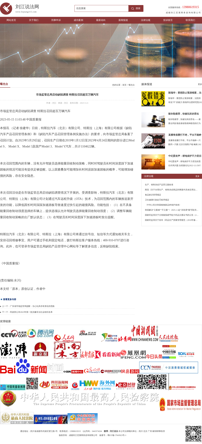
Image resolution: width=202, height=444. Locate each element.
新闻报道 (123, 20)
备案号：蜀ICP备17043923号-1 (112, 435)
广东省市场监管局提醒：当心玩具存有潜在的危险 (32, 306)
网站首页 (11, 20)
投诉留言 (168, 20)
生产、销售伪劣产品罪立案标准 (159, 184)
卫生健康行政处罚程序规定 (157, 200)
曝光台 (132, 85)
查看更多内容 (9, 299)
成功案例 (78, 20)
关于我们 (33, 20)
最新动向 (101, 20)
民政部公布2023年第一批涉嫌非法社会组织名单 (31, 312)
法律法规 (145, 20)
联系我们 (190, 20)
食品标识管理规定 (153, 195)
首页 (124, 85)
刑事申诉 (56, 20)
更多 (200, 84)
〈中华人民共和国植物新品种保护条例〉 (163, 205)
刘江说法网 (44, 9)
